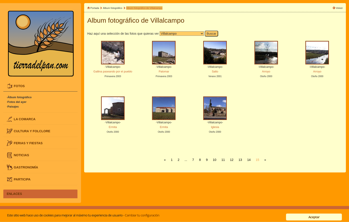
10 (214, 160)
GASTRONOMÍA (26, 167)
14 (249, 160)
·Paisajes (13, 106)
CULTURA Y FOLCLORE (32, 131)
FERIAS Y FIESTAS (28, 143)
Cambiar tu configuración (142, 215)
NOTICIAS (21, 155)
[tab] (40, 86)
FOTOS (19, 86)
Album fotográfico (112, 8)
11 (223, 160)
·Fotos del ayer (16, 102)
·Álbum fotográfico (19, 97)
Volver (339, 8)
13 (240, 160)
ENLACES (14, 194)
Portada (94, 8)
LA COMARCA (25, 119)
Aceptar (314, 217)
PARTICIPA (22, 179)
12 (231, 160)
